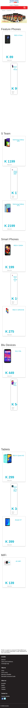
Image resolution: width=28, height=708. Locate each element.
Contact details (5, 696)
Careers (3, 687)
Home (3, 10)
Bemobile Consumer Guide (8, 676)
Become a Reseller (6, 674)
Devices (9, 10)
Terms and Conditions (7, 661)
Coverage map (5, 663)
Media (3, 685)
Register (16, 5)
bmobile (3, 683)
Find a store (4, 672)
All (14, 10)
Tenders (3, 689)
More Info (9, 60)
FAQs (2, 670)
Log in (11, 5)
